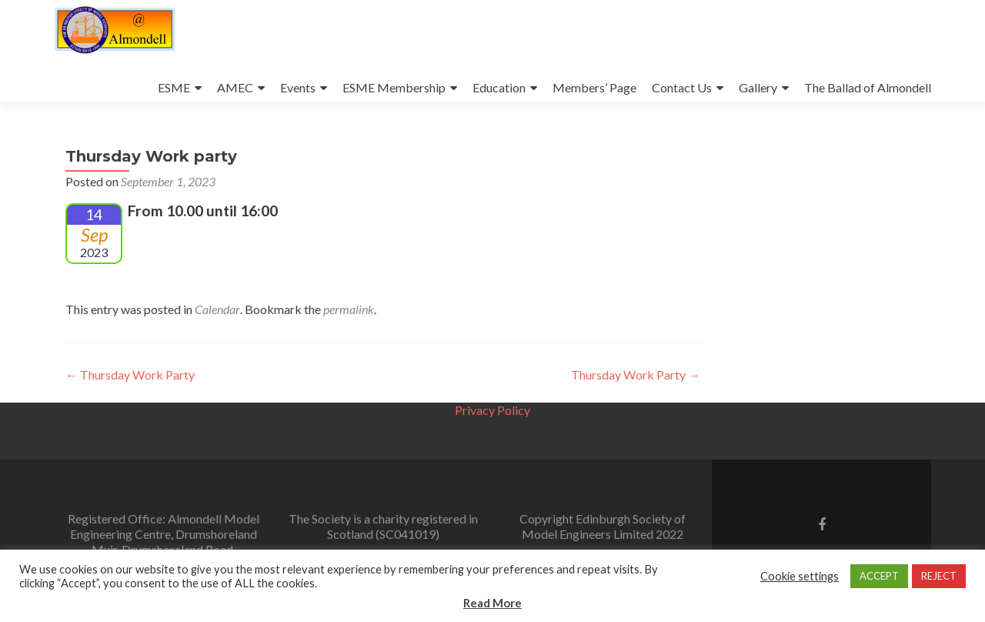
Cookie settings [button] (799, 576)
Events (298, 87)
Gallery (758, 87)
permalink (348, 309)
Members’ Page (594, 87)
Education (499, 87)
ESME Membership (394, 87)
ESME (174, 87)
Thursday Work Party (130, 374)
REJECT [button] (939, 576)
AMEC (235, 87)
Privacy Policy (492, 410)
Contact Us (682, 87)
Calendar (217, 309)
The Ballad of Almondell (867, 87)
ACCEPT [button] (879, 576)
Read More (492, 603)
